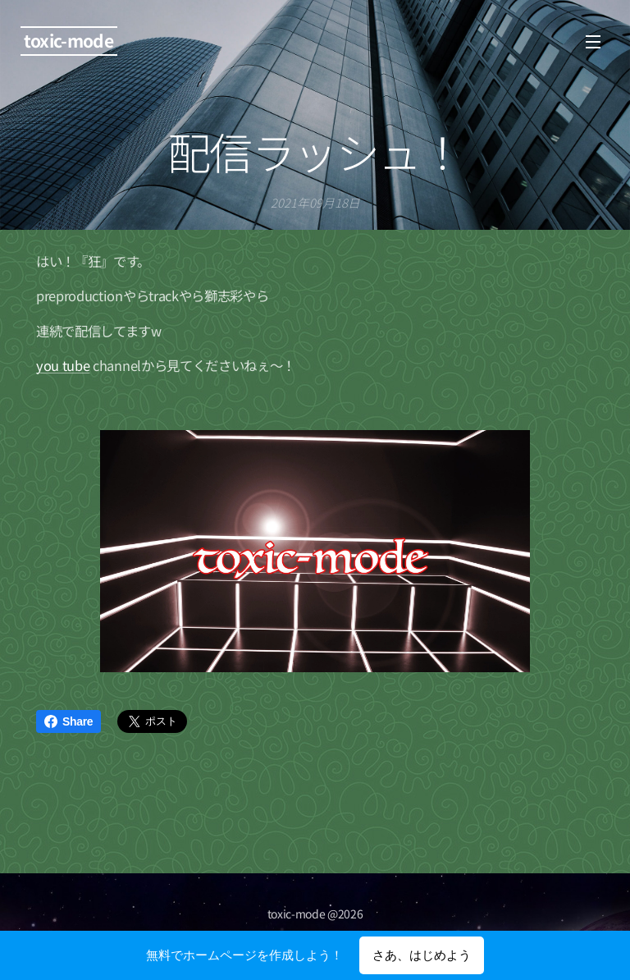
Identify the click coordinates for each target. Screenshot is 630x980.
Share (68, 721)
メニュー (593, 42)
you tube (62, 365)
